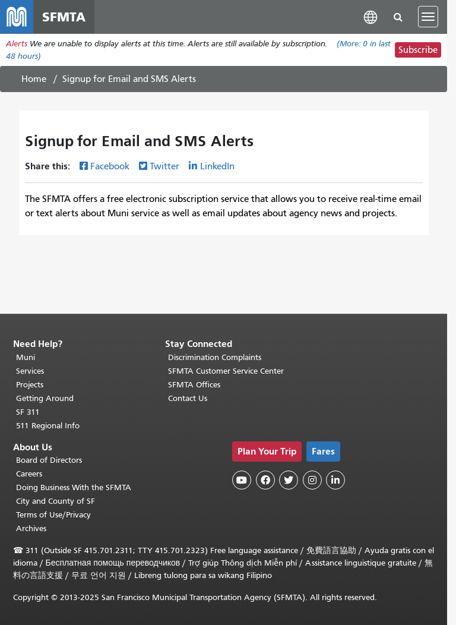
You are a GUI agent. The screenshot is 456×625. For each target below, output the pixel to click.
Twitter (164, 166)
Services (30, 371)
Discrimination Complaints (214, 357)
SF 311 (28, 412)
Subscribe (418, 50)
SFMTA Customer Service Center (226, 371)
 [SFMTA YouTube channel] (241, 480)
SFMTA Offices (194, 385)
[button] (370, 16)
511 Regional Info (48, 426)
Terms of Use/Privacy (53, 515)
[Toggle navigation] (428, 16)
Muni (25, 357)
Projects (29, 385)
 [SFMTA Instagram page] (312, 480)
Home (33, 79)
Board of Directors (49, 460)
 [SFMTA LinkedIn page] (335, 480)
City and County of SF (55, 501)
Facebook (109, 166)
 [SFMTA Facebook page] (265, 480)
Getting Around (45, 398)
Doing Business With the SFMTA (73, 487)
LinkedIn (217, 166)
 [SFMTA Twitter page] (288, 480)
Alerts (16, 44)
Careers (29, 474)
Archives (31, 528)
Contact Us (187, 398)
